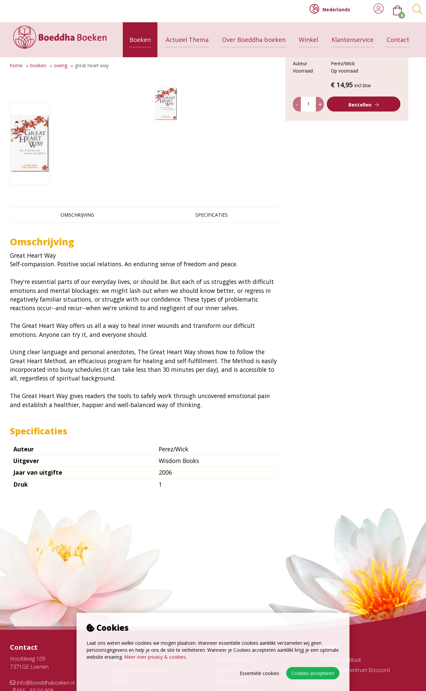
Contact (398, 36)
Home (16, 65)
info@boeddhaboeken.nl (42, 682)
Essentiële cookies (259, 673)
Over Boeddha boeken (254, 36)
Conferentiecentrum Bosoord (355, 670)
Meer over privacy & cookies (155, 657)
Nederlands (330, 9)
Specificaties (211, 215)
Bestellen (360, 158)
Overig (60, 65)
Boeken (140, 36)
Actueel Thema (187, 36)
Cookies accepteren (313, 673)
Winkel (308, 36)
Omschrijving (77, 215)
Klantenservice (352, 36)
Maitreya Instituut (340, 659)
